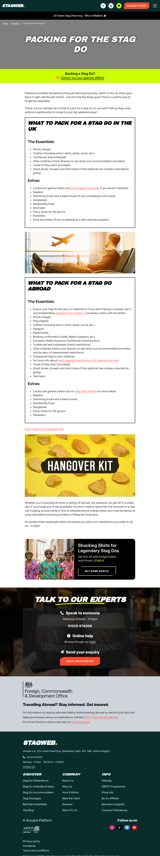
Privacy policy (31, 841)
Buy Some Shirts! (97, 571)
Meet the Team (71, 798)
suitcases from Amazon (70, 313)
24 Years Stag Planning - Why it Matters (80, 15)
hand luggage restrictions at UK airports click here (88, 360)
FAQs (92, 641)
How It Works (70, 792)
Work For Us (69, 810)
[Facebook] (127, 827)
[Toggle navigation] (155, 6)
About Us (68, 780)
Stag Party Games (86, 391)
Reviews (67, 804)
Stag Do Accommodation (38, 792)
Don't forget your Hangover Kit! (44, 429)
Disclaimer (29, 845)
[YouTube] (134, 827)
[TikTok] (119, 827)
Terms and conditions (36, 850)
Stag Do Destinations (35, 780)
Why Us (67, 786)
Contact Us (29, 766)
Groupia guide (80, 721)
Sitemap (107, 780)
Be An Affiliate (110, 798)
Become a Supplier (113, 804)
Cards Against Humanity (85, 188)
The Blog (28, 810)
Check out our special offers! (82, 78)
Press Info (108, 792)
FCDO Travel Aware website (101, 717)
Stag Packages (32, 798)
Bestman (15, 23)
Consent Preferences (114, 810)
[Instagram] (112, 827)
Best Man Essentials (35, 804)
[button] (111, 5)
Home (5, 23)
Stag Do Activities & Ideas (38, 786)
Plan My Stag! (137, 5)
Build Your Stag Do (80, 661)
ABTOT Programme (113, 786)
